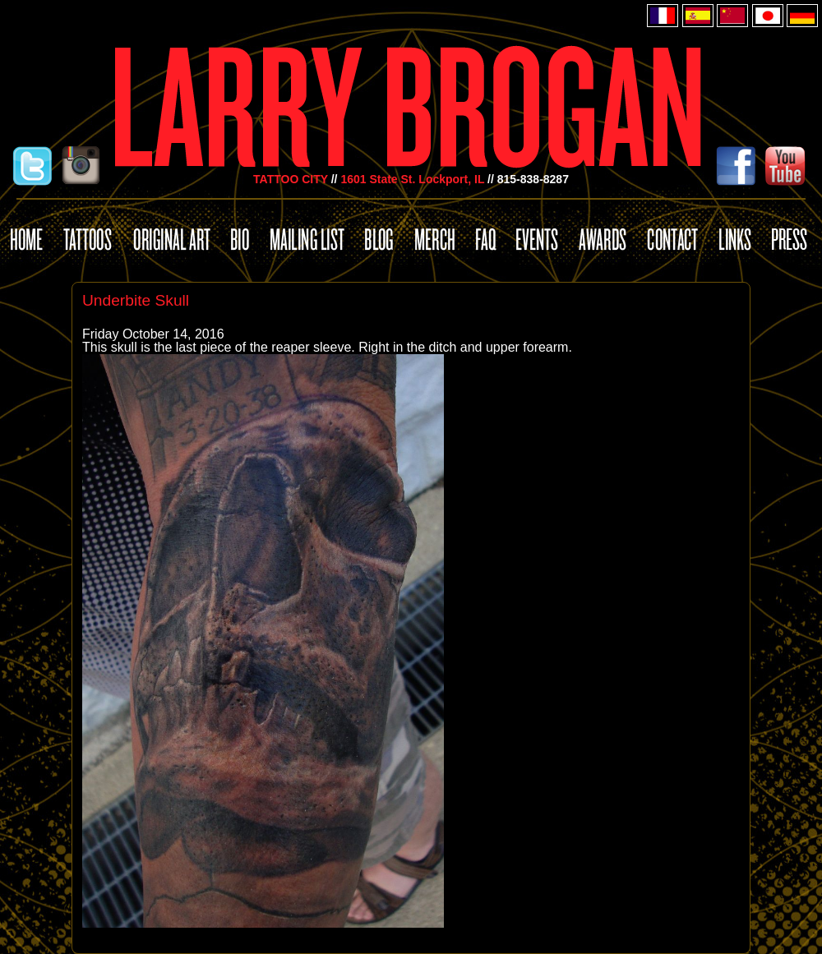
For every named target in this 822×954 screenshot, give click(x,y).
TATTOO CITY (290, 179)
